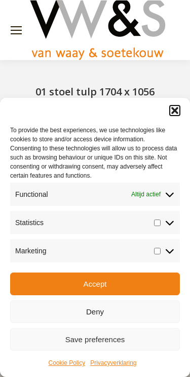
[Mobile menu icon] (16, 30)
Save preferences (95, 339)
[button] (175, 110)
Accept (95, 284)
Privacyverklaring (113, 362)
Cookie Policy (66, 362)
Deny (95, 311)
